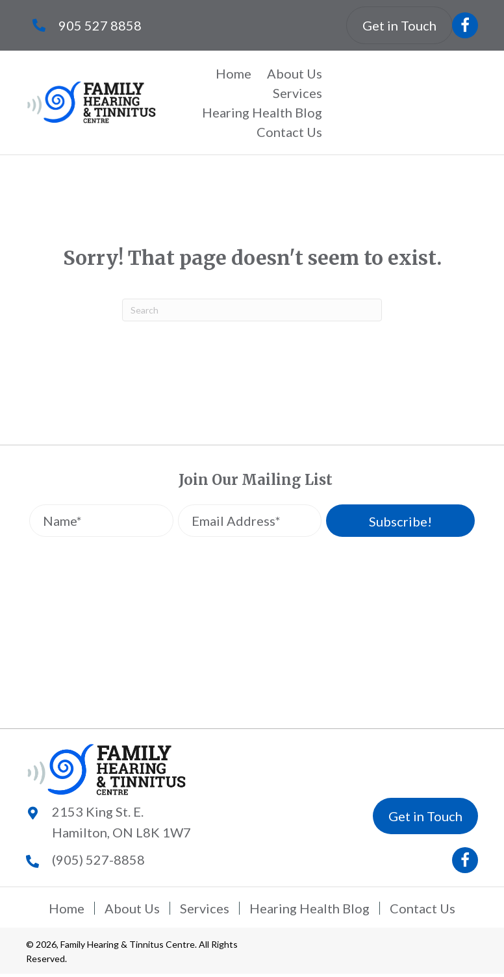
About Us (132, 908)
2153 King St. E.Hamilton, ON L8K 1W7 (121, 822)
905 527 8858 (100, 25)
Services (204, 908)
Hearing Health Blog (309, 908)
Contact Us (422, 908)
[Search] (252, 310)
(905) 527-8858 (98, 859)
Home (66, 908)
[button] (465, 25)
